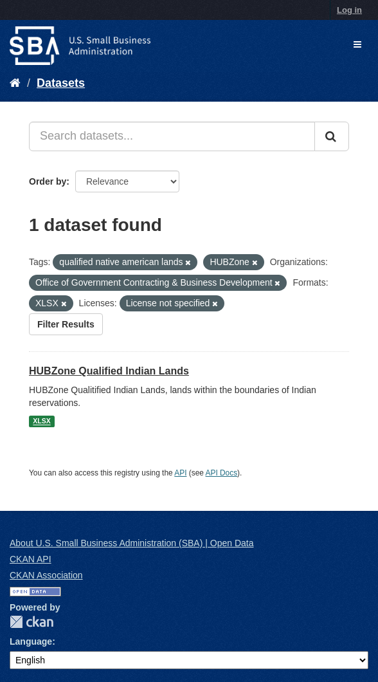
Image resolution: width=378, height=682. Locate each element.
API (180, 472)
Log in (349, 10)
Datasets (61, 83)
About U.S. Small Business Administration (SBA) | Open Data (131, 543)
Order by (47, 181)
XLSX (41, 421)
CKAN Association (46, 575)
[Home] (15, 83)
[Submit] (331, 136)
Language (31, 641)
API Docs (222, 472)
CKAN (31, 622)
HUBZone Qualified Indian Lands (109, 370)
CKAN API (30, 559)
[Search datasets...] (172, 136)
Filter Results (65, 324)
